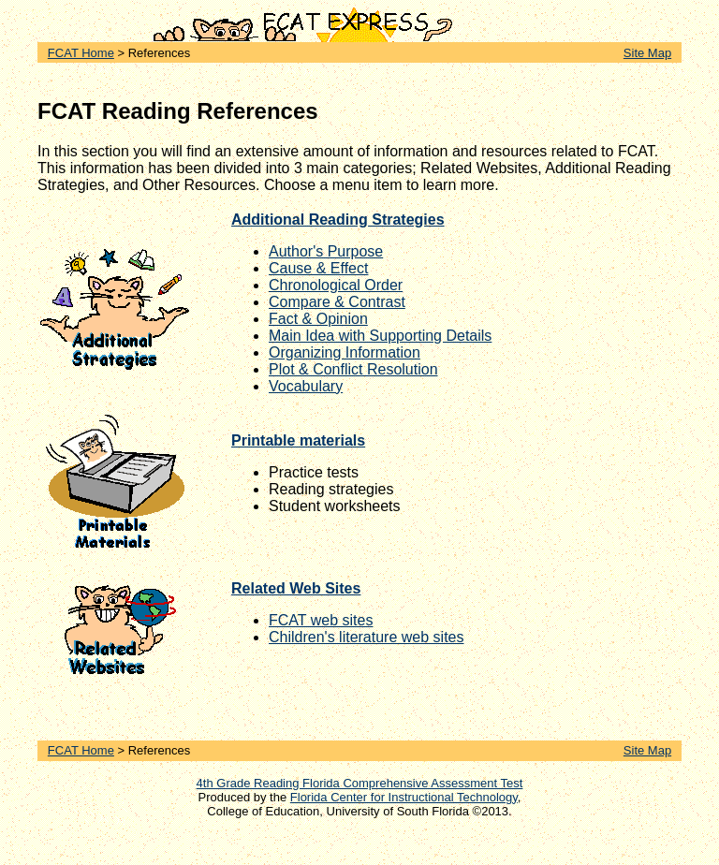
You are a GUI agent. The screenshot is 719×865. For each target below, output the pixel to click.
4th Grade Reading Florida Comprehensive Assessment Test (360, 783)
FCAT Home (81, 53)
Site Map (647, 53)
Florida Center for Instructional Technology (404, 797)
